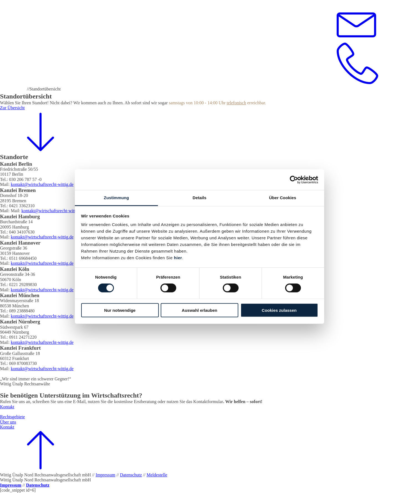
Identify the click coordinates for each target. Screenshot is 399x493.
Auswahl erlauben (199, 310)
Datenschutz (131, 475)
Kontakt (7, 406)
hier (178, 257)
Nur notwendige (119, 310)
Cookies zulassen (279, 310)
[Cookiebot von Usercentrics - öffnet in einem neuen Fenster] (294, 179)
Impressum (105, 475)
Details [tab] (199, 197)
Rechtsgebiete (12, 416)
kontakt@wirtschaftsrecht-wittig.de (42, 184)
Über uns (8, 422)
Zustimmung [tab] (116, 197)
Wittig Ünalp (12, 89)
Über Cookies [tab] (282, 197)
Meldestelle (157, 475)
